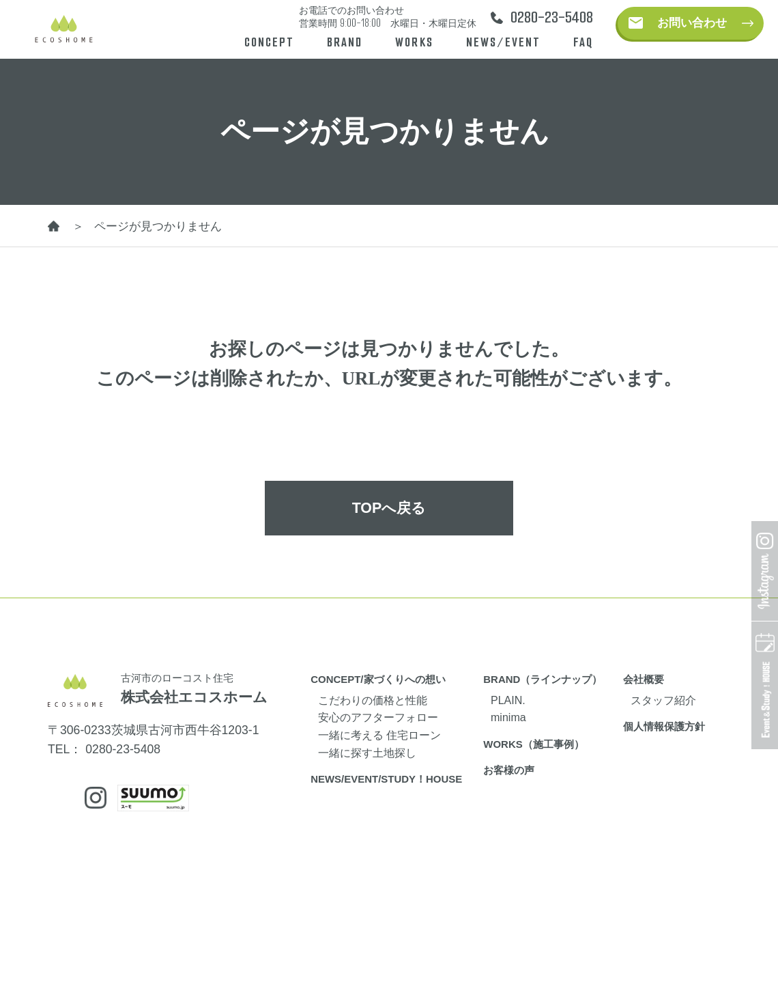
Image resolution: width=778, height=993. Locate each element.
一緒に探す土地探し (367, 752)
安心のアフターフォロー (378, 717)
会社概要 (643, 679)
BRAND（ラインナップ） (542, 679)
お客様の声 (508, 770)
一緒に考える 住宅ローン (379, 735)
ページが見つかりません (158, 226)
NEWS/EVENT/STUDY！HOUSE (386, 779)
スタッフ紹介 (663, 700)
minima (508, 717)
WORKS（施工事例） (533, 744)
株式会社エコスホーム (194, 697)
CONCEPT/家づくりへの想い (378, 679)
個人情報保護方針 (664, 726)
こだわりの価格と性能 (372, 700)
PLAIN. (508, 700)
